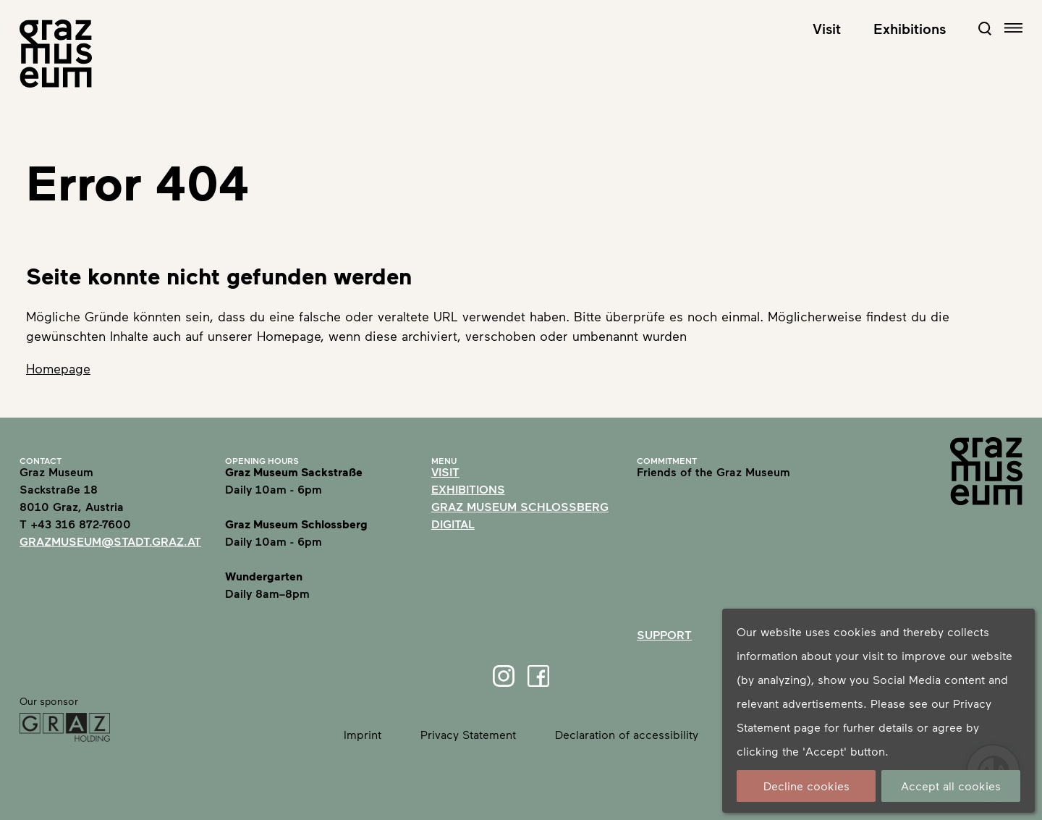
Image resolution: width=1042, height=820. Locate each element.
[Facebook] (538, 676)
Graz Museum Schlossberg (520, 506)
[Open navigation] (1013, 28)
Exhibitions (909, 28)
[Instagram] (503, 676)
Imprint (362, 734)
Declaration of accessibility (626, 734)
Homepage (58, 368)
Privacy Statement (468, 734)
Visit (827, 28)
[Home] (56, 54)
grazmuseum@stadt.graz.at (110, 541)
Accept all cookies (951, 785)
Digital (453, 524)
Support (664, 634)
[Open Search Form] (984, 28)
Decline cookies (806, 785)
